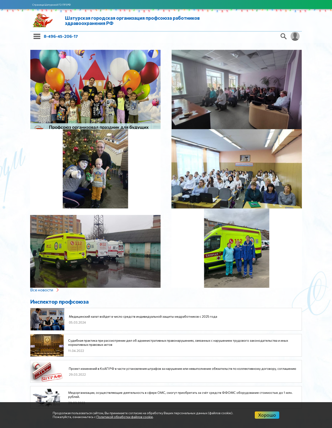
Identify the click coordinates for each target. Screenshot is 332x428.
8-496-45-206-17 (61, 36)
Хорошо (267, 415)
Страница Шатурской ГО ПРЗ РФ (51, 4)
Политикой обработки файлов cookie (124, 417)
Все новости (41, 290)
